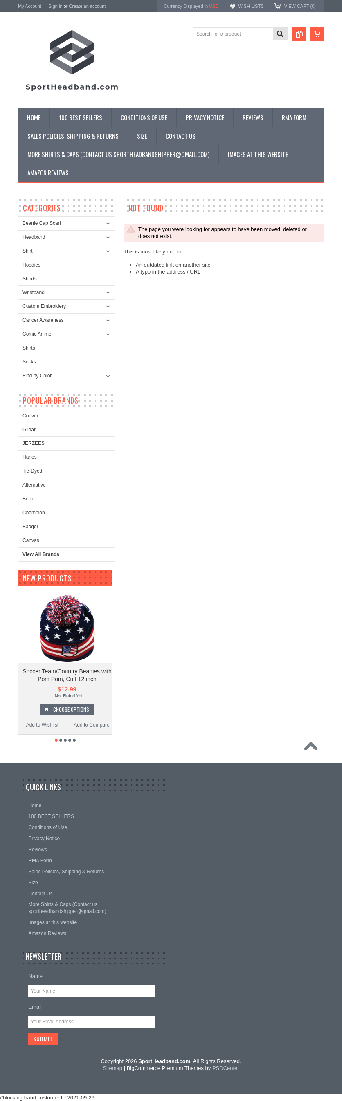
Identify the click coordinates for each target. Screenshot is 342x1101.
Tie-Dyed (32, 471)
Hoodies (31, 265)
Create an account (87, 6)
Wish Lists (250, 6)
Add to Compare (91, 725)
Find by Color (37, 376)
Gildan (29, 430)
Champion (33, 513)
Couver (30, 416)
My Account (29, 6)
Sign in (56, 6)
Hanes (29, 457)
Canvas (30, 540)
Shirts (28, 348)
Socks (29, 362)
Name (35, 976)
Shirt (27, 251)
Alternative (34, 485)
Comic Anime (37, 334)
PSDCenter (225, 1068)
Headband (33, 237)
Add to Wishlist (42, 725)
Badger (30, 526)
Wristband (33, 292)
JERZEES (33, 443)
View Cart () (300, 6)
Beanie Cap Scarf (41, 223)
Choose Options (71, 709)
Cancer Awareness (43, 320)
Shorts (29, 279)
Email (35, 1007)
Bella (28, 499)
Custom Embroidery (44, 306)
